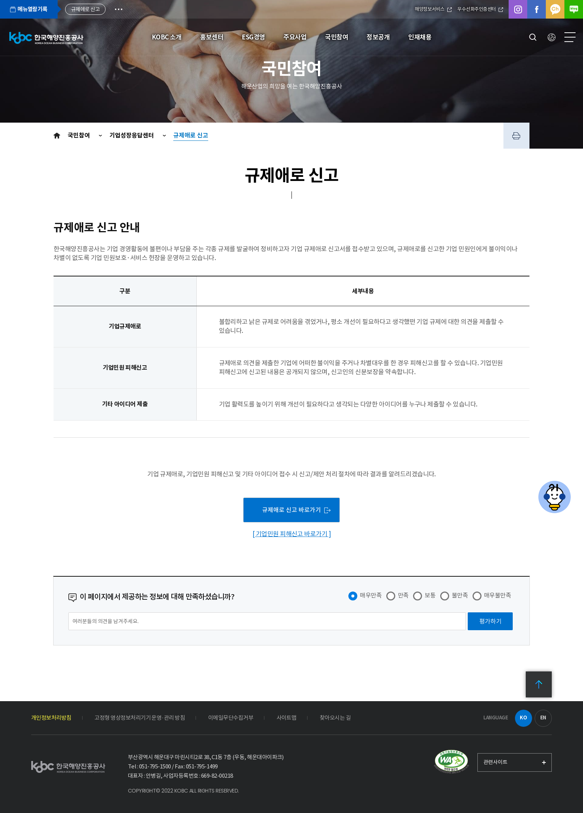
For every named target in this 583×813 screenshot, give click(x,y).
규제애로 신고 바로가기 (291, 510)
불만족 (460, 595)
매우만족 (370, 595)
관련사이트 (495, 762)
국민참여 (79, 135)
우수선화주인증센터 (480, 9)
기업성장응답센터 (132, 135)
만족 (403, 595)
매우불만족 (497, 595)
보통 (430, 595)
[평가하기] (490, 621)
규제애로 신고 (190, 135)
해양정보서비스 (433, 9)
